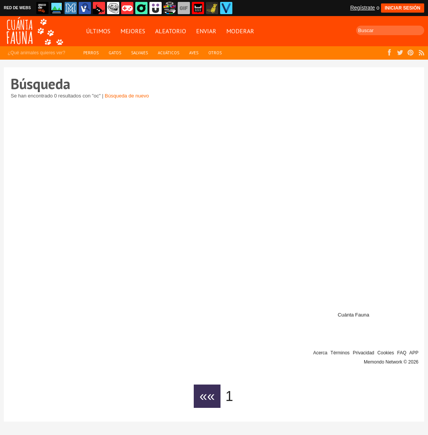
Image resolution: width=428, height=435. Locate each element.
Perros (91, 52)
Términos (340, 352)
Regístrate (362, 8)
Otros (215, 52)
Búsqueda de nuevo (127, 96)
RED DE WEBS (17, 8)
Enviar (206, 31)
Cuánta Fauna (353, 315)
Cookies (386, 352)
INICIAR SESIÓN (402, 8)
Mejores (132, 31)
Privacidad (363, 352)
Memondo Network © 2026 (391, 362)
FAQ (401, 352)
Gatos (115, 52)
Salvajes (139, 52)
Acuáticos (168, 52)
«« (207, 396)
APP (413, 352)
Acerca (320, 352)
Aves (193, 52)
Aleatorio (170, 31)
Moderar (240, 31)
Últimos (98, 31)
